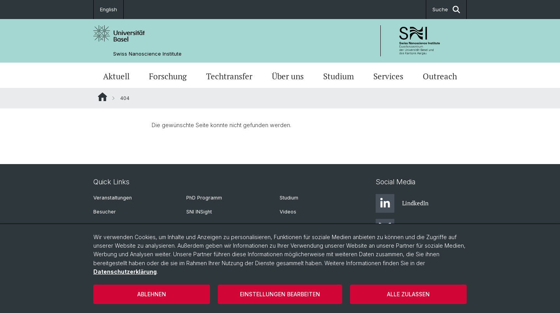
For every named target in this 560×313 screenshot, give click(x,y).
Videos (288, 212)
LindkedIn (402, 203)
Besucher (104, 212)
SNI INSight (199, 212)
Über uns (288, 76)
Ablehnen (151, 294)
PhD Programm (204, 198)
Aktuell (116, 76)
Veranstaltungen (112, 198)
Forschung (168, 76)
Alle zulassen (408, 294)
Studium (338, 76)
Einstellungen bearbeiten (280, 294)
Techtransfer (229, 76)
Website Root (102, 97)
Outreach (440, 76)
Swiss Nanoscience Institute (147, 54)
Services (388, 76)
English (108, 9)
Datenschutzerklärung (125, 271)
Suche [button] (446, 9)
